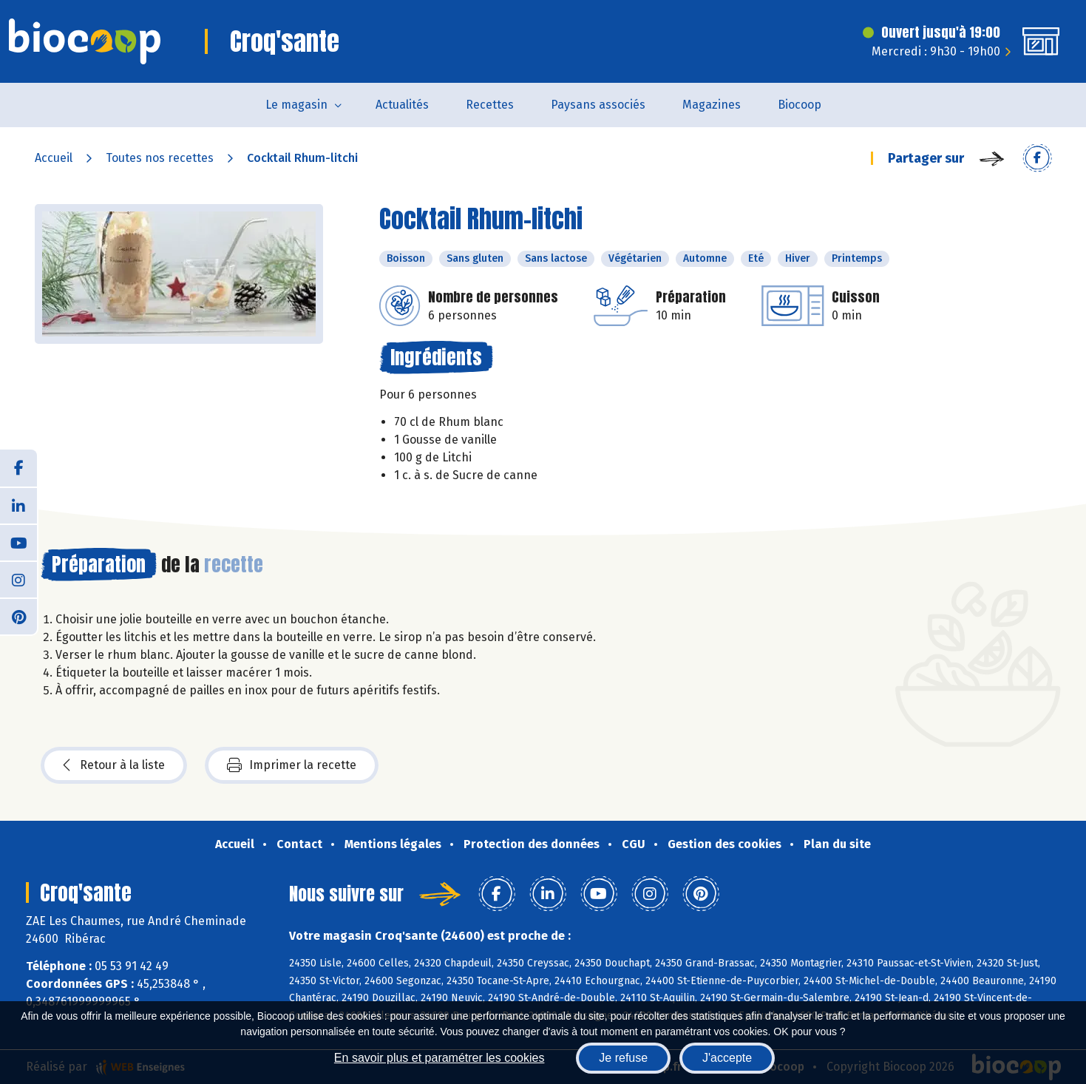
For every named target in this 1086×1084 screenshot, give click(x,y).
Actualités (402, 105)
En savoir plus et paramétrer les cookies (439, 1057)
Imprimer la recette (291, 765)
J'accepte (727, 1057)
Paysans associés (598, 105)
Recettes (490, 105)
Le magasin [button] (296, 105)
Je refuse (623, 1057)
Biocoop (799, 105)
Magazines (711, 105)
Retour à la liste (114, 765)
